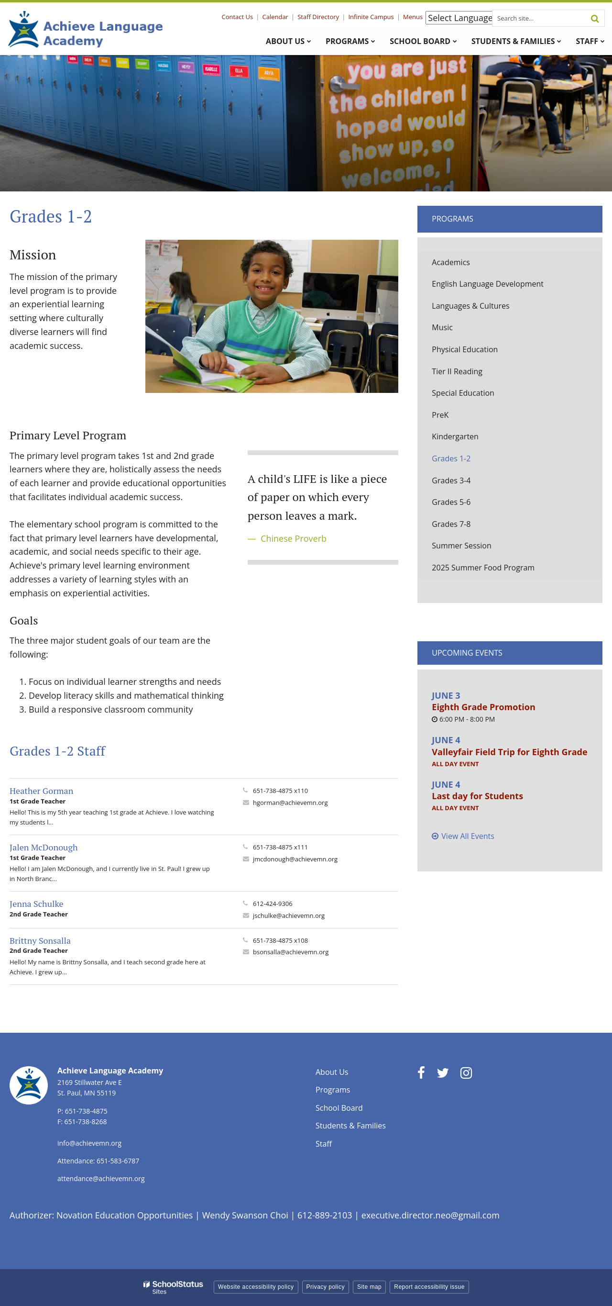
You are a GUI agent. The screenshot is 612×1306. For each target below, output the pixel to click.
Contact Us (238, 16)
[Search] (594, 18)
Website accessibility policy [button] (256, 1287)
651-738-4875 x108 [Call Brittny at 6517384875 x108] (280, 940)
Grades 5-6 (451, 502)
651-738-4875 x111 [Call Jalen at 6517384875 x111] (280, 847)
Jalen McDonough (43, 847)
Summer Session (461, 545)
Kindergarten (455, 436)
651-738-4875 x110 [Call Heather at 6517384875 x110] (280, 790)
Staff (324, 1144)
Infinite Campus (371, 16)
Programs (452, 218)
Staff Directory (318, 16)
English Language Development (488, 284)
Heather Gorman (41, 790)
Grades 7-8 (451, 524)
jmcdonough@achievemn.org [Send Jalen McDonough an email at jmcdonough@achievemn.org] (295, 859)
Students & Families (351, 1125)
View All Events (467, 836)
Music (442, 327)
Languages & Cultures (470, 306)
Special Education (463, 393)
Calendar (275, 16)
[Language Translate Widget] (463, 17)
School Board (339, 1108)
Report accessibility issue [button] (429, 1287)
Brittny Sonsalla (40, 940)
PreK (440, 415)
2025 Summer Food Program (483, 567)
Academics (451, 262)
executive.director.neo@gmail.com (430, 1215)
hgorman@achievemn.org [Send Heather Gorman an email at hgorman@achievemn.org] (290, 802)
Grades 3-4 (451, 480)
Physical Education (465, 349)
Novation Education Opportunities (124, 1215)
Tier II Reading (457, 371)
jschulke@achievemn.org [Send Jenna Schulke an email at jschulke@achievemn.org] (289, 915)
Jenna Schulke (37, 903)
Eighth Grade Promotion (483, 707)
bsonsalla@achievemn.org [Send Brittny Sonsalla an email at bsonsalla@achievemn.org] (290, 952)
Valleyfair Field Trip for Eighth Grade (509, 752)
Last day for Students (477, 796)
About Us (332, 1072)
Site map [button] (369, 1287)
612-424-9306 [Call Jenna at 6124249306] (273, 903)
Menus (413, 16)
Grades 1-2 (451, 458)
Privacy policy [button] (325, 1287)
